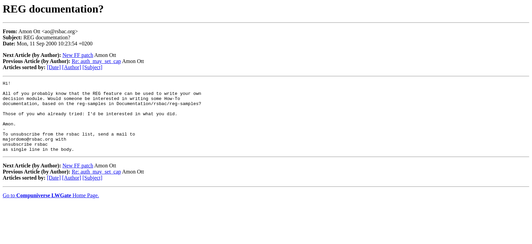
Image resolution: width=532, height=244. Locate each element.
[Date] (54, 67)
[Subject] (92, 67)
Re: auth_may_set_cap (96, 61)
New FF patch (77, 55)
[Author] (71, 67)
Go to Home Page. (51, 209)
